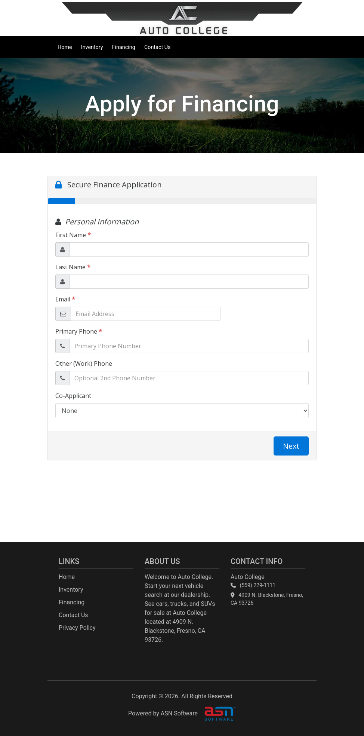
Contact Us (157, 47)
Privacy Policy (77, 627)
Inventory (92, 47)
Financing (123, 47)
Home (65, 47)
